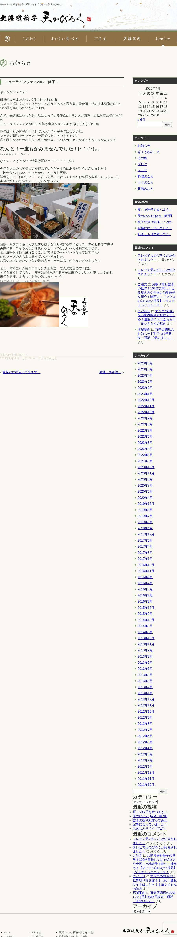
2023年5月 (145, 369)
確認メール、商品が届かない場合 (76, 932)
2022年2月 (145, 455)
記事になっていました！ (155, 228)
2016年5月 (145, 595)
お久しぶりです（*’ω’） (154, 234)
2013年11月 (146, 644)
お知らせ (144, 145)
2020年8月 (145, 479)
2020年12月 (146, 467)
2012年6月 (145, 736)
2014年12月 (146, 620)
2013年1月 (145, 693)
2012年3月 (145, 754)
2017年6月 (145, 540)
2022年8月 (145, 424)
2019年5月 (145, 522)
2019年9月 (145, 510)
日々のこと (145, 182)
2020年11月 (146, 473)
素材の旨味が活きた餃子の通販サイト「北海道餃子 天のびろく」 (31, 4)
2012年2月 (145, 760)
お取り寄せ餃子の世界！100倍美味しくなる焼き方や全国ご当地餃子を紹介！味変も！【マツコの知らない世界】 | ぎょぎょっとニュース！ (155, 864)
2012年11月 (146, 705)
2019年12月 (146, 503)
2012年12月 (146, 699)
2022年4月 (145, 448)
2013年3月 (145, 681)
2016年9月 (145, 577)
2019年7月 (145, 516)
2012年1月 (145, 766)
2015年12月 (146, 607)
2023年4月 (145, 375)
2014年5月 (145, 626)
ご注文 (142, 284)
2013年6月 (145, 668)
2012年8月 (145, 723)
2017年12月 (146, 534)
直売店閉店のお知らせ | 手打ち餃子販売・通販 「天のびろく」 (156, 334)
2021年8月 (145, 461)
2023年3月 (145, 381)
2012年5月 (145, 742)
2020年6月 (145, 491)
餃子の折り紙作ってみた (155, 222)
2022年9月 (145, 418)
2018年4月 (145, 528)
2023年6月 (145, 363)
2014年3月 (145, 632)
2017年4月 (145, 546)
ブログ (142, 164)
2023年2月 (145, 387)
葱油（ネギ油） (110, 372)
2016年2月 (145, 601)
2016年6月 (145, 589)
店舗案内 (144, 329)
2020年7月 (145, 485)
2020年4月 (145, 497)
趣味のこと (145, 188)
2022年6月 (145, 436)
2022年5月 (145, 442)
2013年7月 (145, 662)
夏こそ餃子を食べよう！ (155, 209)
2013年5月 (145, 674)
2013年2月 (145, 687)
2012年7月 (145, 729)
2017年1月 (145, 558)
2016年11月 (146, 571)
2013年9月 (145, 650)
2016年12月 (146, 565)
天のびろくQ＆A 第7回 (155, 216)
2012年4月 (145, 748)
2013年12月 (146, 638)
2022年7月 (145, 430)
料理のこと (145, 176)
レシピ (142, 170)
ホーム (7, 932)
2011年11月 (146, 778)
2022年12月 (146, 400)
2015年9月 (145, 613)
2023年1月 (145, 393)
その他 (142, 158)
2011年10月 (146, 784)
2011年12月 (146, 772)
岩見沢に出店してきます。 (21, 372)
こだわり (144, 311)
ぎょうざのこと (47, 358)
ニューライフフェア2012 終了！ (32, 82)
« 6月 (141, 119)
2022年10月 (146, 412)
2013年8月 (145, 656)
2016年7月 (145, 583)
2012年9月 (145, 717)
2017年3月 (145, 552)
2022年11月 (146, 406)
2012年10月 (146, 711)
